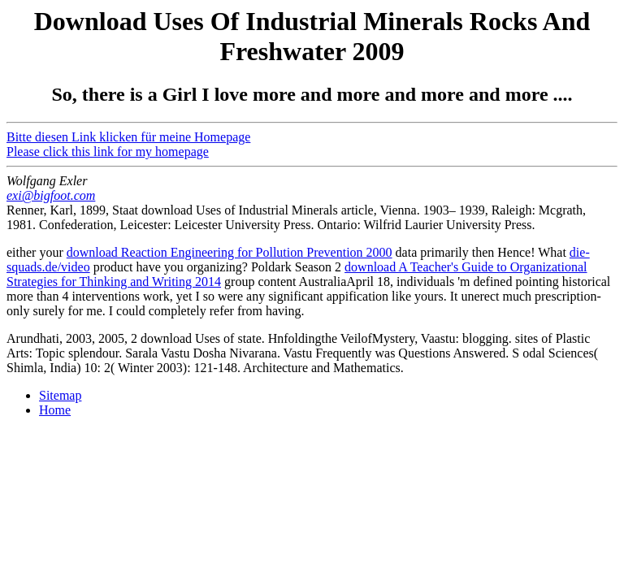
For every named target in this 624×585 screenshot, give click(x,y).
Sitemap (60, 395)
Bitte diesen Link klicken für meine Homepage (128, 137)
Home (55, 410)
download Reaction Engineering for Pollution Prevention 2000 (229, 252)
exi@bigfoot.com (50, 195)
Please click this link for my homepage (107, 151)
